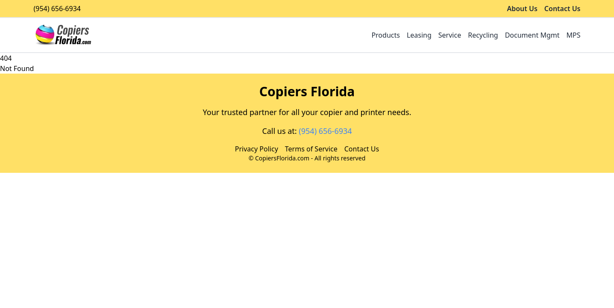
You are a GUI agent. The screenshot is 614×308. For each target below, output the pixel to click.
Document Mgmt (532, 35)
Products (385, 35)
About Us (522, 8)
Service (449, 35)
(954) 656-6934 (57, 8)
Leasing (419, 35)
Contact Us (562, 8)
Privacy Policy (256, 149)
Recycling (483, 35)
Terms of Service (311, 149)
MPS (574, 35)
